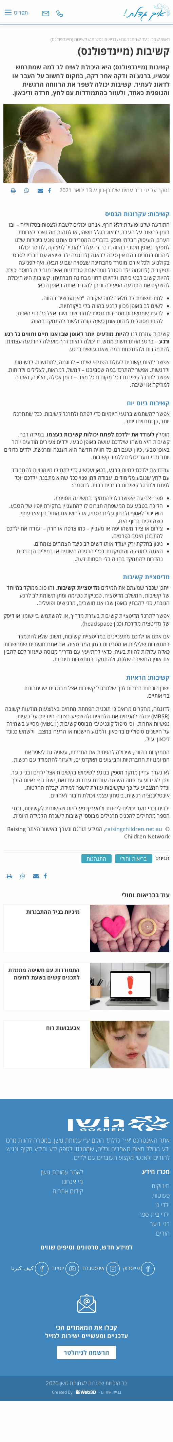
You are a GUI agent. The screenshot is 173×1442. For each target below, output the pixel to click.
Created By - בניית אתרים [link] (86, 1392)
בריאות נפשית (104, 39)
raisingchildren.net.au (134, 829)
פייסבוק (139, 1268)
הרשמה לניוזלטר (86, 1352)
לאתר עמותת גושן (62, 1172)
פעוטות (161, 1195)
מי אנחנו (72, 1181)
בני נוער (149, 39)
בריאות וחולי (133, 858)
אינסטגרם (100, 1268)
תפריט (21, 12)
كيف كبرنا (30, 1268)
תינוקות (161, 1186)
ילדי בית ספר (154, 1214)
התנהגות (129, 39)
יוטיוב (65, 1268)
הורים (163, 1233)
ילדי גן (162, 1205)
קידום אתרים (68, 1191)
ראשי (165, 39)
